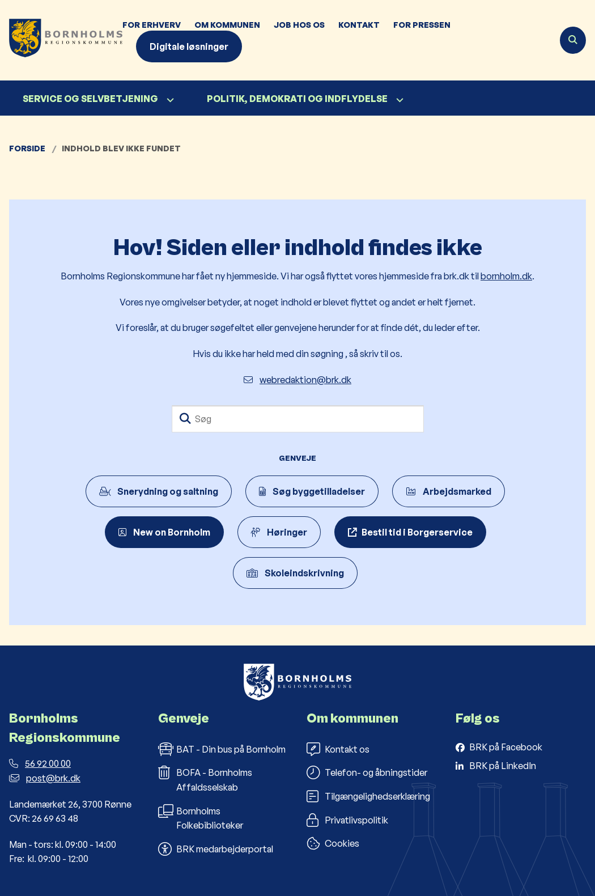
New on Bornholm (164, 532)
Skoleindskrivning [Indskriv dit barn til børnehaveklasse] (295, 573)
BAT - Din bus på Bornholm (222, 749)
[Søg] (298, 418)
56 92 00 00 (40, 763)
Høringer (279, 532)
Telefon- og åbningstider (367, 772)
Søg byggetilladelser (312, 491)
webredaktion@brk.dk (297, 379)
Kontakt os (338, 749)
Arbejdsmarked (448, 491)
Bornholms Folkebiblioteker (200, 817)
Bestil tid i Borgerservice (417, 532)
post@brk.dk (44, 778)
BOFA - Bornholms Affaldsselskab (205, 779)
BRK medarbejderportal (215, 849)
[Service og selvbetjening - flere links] (169, 100)
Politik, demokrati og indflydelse (297, 98)
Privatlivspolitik (347, 820)
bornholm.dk (506, 276)
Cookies (333, 843)
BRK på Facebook (505, 747)
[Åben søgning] (573, 40)
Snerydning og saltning (158, 491)
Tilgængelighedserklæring (368, 796)
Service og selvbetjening (90, 98)
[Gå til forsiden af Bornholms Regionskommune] (61, 40)
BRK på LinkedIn (502, 765)
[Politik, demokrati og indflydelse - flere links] (398, 100)
